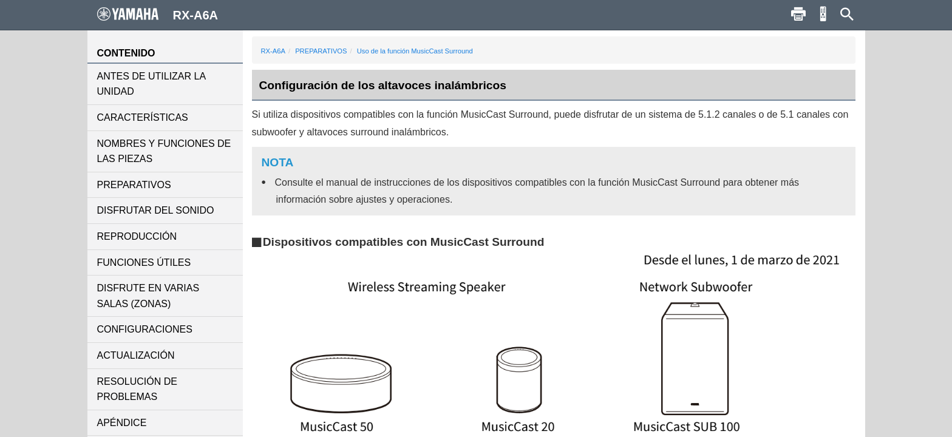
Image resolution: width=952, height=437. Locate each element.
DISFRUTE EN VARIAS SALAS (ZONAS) (148, 296)
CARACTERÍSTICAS (142, 117)
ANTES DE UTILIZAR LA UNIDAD (151, 84)
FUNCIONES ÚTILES (144, 262)
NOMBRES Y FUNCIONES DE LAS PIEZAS (164, 151)
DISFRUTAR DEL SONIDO (155, 210)
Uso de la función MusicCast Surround (415, 51)
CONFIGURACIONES (144, 329)
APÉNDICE (122, 423)
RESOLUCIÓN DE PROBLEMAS (137, 389)
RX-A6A (273, 51)
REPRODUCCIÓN (137, 236)
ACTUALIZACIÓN (136, 355)
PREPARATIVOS (134, 185)
